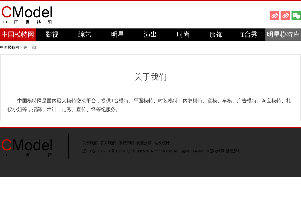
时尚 (183, 34)
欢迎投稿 (144, 143)
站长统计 (162, 143)
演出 (150, 34)
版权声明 (126, 143)
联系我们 (108, 143)
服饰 (216, 34)
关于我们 (90, 143)
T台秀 (249, 34)
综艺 (84, 34)
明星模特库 (283, 34)
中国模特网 (17, 34)
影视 (52, 34)
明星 (117, 34)
